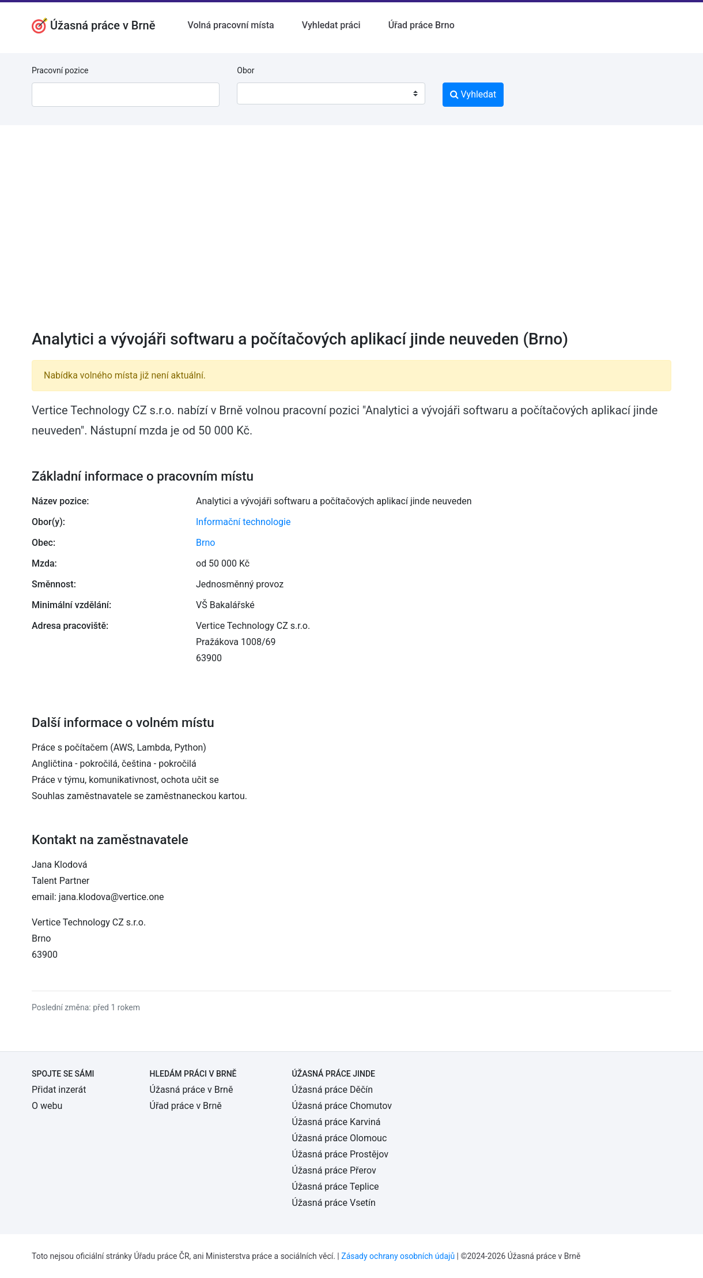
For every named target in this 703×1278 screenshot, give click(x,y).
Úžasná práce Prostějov (340, 1154)
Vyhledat (473, 94)
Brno (205, 542)
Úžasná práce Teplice (335, 1186)
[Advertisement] (351, 235)
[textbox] (260, 93)
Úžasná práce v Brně (191, 1089)
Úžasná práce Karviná (336, 1121)
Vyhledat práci (331, 25)
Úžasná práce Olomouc (339, 1138)
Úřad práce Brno (421, 25)
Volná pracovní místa (230, 25)
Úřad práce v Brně (186, 1105)
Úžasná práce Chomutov (342, 1105)
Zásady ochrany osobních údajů (398, 1256)
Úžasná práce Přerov (334, 1170)
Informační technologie (243, 521)
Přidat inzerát (59, 1089)
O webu (47, 1105)
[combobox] (331, 93)
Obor (245, 70)
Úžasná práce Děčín (332, 1089)
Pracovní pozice (60, 70)
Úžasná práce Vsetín (334, 1202)
